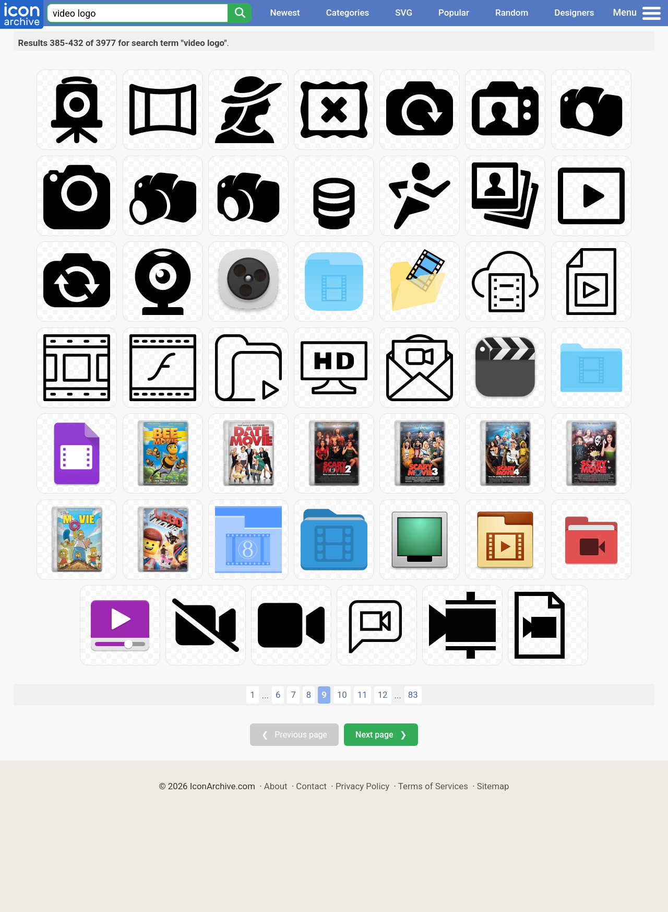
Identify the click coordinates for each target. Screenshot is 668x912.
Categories (347, 12)
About (276, 786)
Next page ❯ (380, 735)
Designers (574, 12)
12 (383, 694)
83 (413, 694)
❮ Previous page (294, 735)
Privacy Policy (362, 786)
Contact (311, 786)
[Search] (240, 13)
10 (342, 694)
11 (362, 694)
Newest (285, 12)
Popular (453, 12)
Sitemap (493, 786)
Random (511, 12)
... (265, 695)
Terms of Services (433, 786)
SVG (403, 12)
